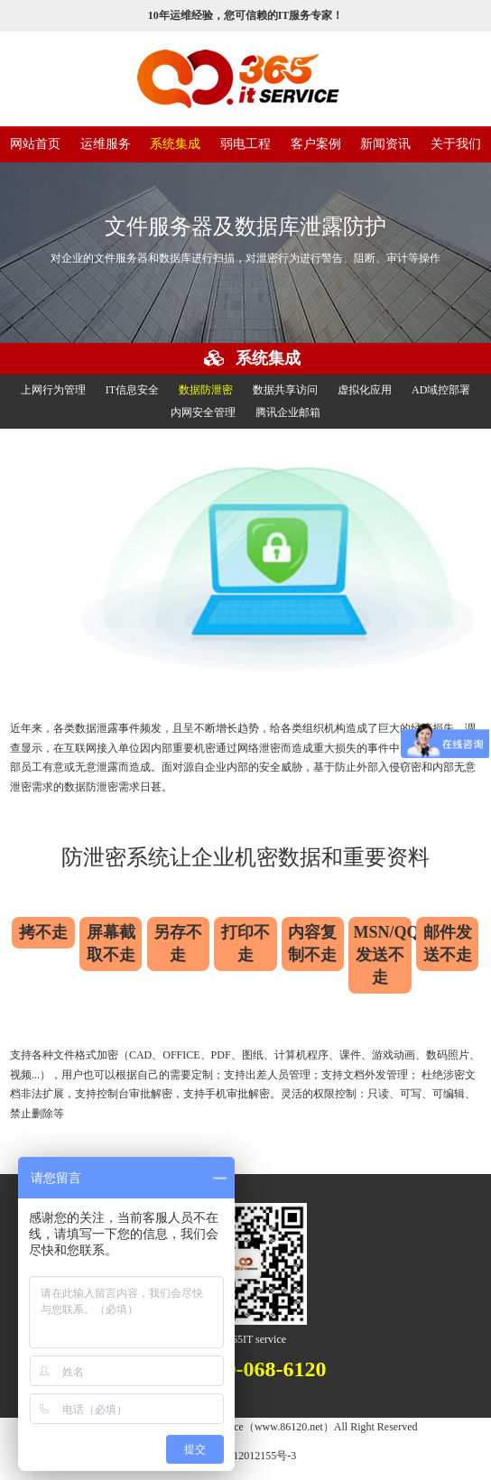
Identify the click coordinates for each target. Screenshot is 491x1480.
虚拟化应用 (365, 390)
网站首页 (35, 144)
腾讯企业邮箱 (287, 412)
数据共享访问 (285, 390)
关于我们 (456, 144)
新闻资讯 (385, 144)
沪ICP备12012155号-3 (246, 1455)
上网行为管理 (53, 390)
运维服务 (105, 144)
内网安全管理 (203, 412)
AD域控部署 (441, 390)
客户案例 (316, 144)
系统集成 (175, 144)
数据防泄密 (206, 390)
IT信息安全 (132, 390)
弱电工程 (245, 144)
